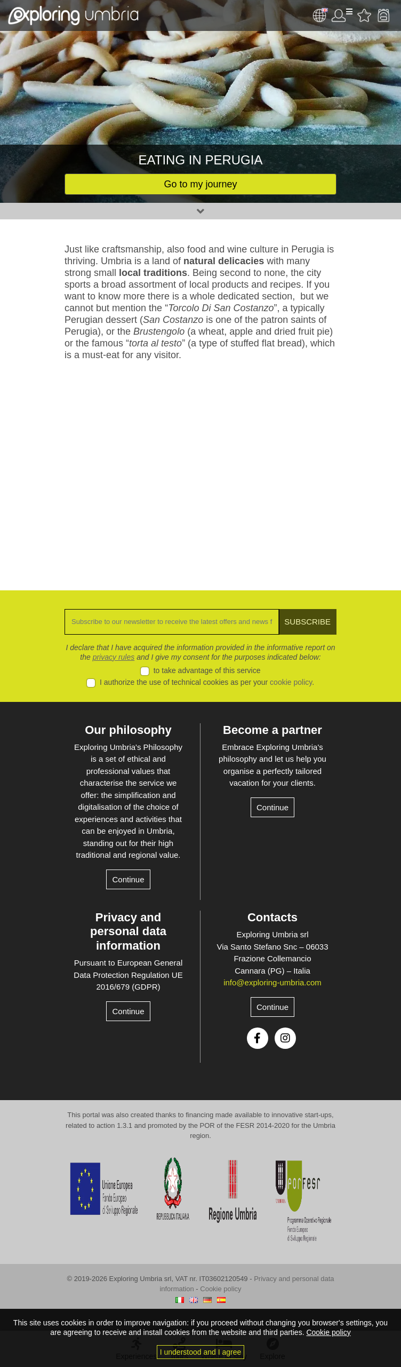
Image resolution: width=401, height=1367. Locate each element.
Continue (128, 879)
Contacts (272, 917)
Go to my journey (200, 184)
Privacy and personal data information (128, 931)
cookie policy (291, 682)
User (341, 15)
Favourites (364, 15)
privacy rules (114, 657)
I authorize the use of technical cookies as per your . (207, 682)
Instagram (285, 1038)
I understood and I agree (201, 1352)
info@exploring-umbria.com (272, 982)
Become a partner (272, 730)
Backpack (383, 15)
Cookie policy (220, 1289)
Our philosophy (128, 730)
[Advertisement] (200, 467)
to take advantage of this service (207, 670)
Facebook (257, 1038)
